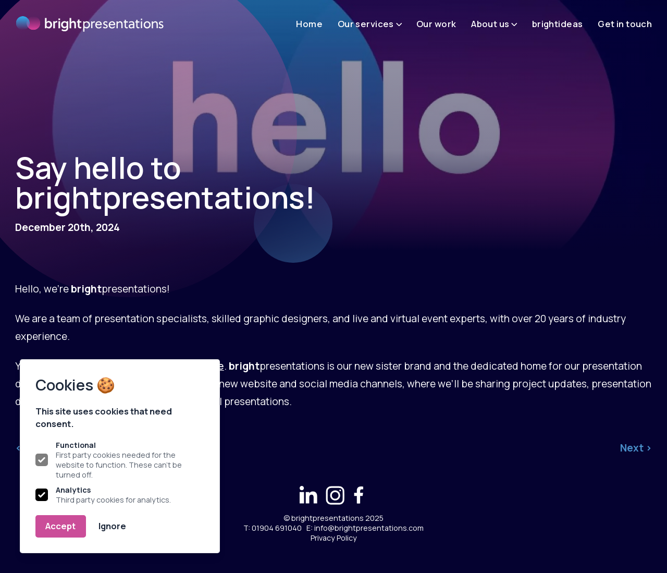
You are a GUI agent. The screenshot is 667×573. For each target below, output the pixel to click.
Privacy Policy (334, 538)
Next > (636, 448)
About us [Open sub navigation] (494, 24)
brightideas (557, 24)
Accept (60, 526)
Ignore (112, 526)
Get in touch (625, 24)
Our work (436, 24)
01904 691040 (277, 528)
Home (309, 24)
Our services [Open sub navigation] (369, 24)
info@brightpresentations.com (369, 528)
